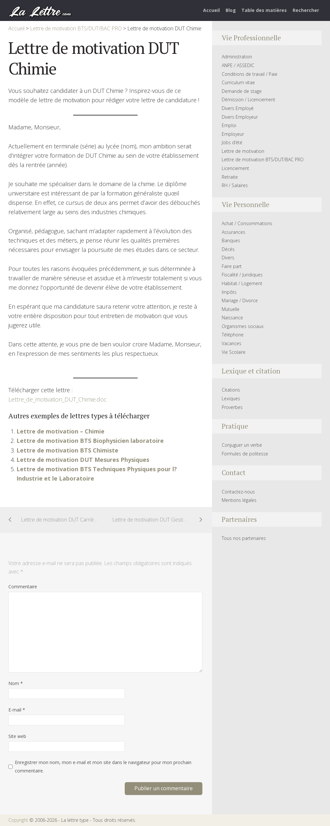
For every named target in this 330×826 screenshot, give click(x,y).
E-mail (16, 710)
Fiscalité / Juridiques (242, 275)
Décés (228, 249)
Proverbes (232, 407)
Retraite (230, 177)
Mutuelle (230, 309)
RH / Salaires (235, 185)
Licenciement (235, 168)
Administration (237, 57)
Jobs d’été (232, 142)
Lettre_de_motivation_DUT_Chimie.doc (57, 399)
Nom (15, 683)
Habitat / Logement (242, 283)
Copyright (18, 820)
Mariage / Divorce (240, 300)
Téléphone (233, 335)
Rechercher (306, 10)
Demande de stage (242, 91)
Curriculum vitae (238, 82)
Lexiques (231, 398)
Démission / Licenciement (248, 99)
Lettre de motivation (243, 151)
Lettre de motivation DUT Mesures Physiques (82, 459)
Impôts (229, 292)
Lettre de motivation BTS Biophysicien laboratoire (90, 440)
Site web (17, 736)
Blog (231, 10)
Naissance (232, 317)
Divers (228, 257)
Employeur (233, 134)
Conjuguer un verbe (242, 445)
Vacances (231, 343)
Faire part (232, 266)
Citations (231, 390)
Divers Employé (238, 108)
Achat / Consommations (247, 223)
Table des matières (264, 10)
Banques (231, 240)
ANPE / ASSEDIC (238, 65)
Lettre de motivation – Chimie (60, 431)
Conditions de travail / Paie (249, 74)
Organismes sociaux (243, 326)
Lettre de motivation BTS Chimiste (67, 450)
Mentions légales (239, 500)
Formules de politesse (245, 454)
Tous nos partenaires (244, 538)
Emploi (229, 125)
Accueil (211, 10)
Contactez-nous (238, 492)
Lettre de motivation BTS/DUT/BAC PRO (263, 159)
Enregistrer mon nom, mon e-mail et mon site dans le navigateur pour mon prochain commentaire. (103, 766)
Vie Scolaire (234, 352)
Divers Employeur (240, 117)
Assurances (233, 232)
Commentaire (22, 586)
